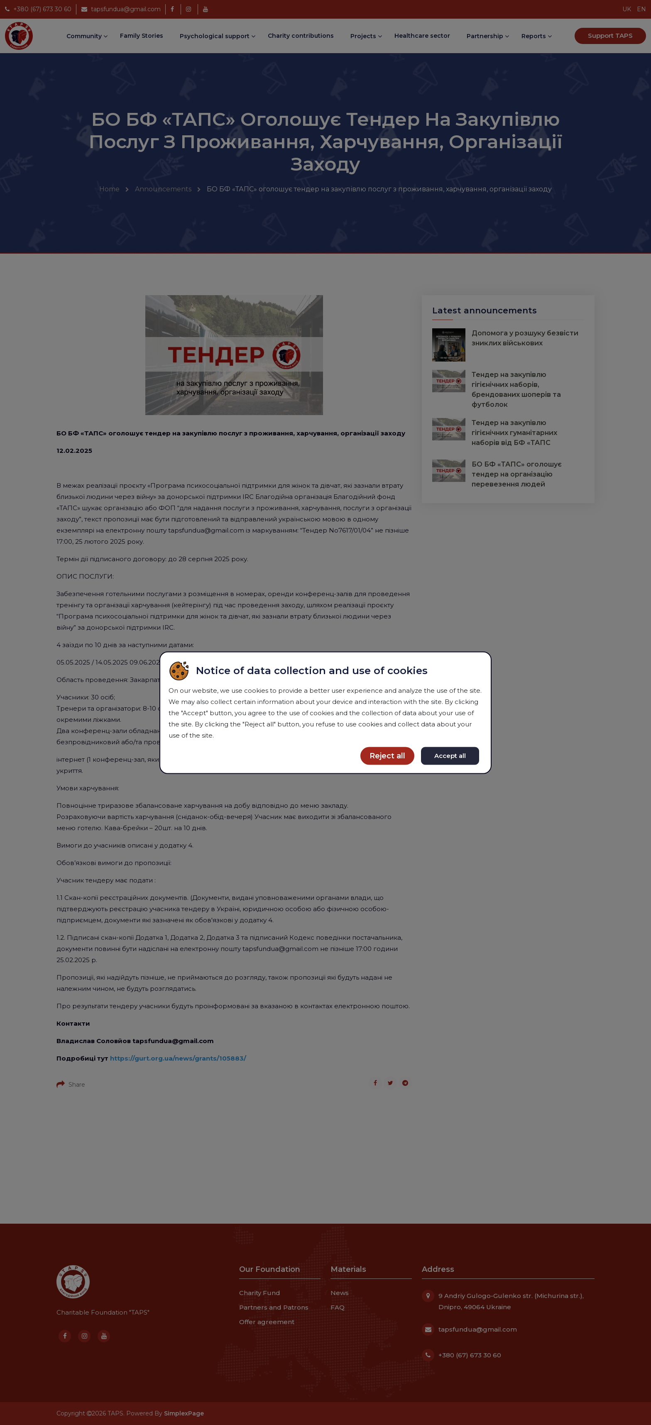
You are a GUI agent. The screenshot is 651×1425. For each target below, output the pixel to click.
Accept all (450, 755)
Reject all (387, 755)
